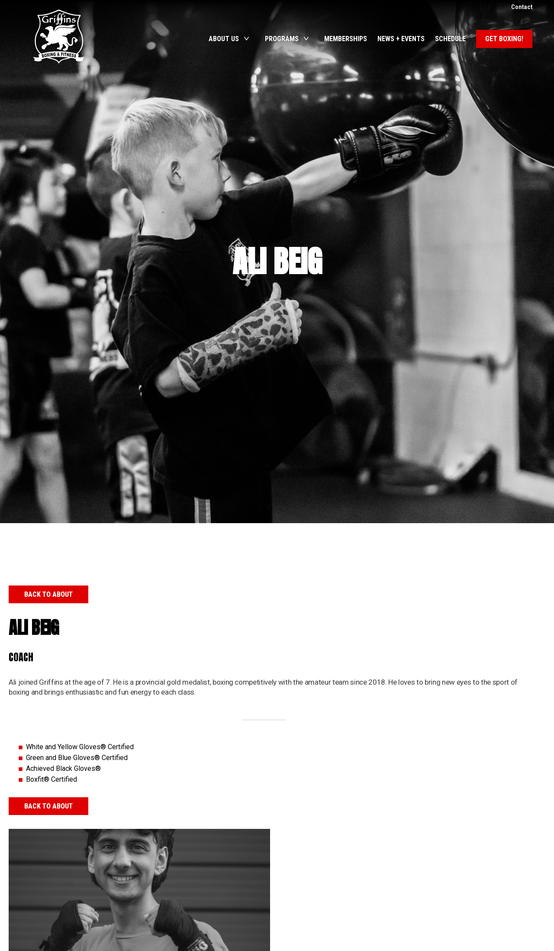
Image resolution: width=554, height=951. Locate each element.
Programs (282, 39)
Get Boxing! (504, 39)
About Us (224, 39)
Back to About (48, 594)
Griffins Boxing (58, 37)
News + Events (400, 39)
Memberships (345, 39)
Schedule (450, 39)
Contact (521, 7)
